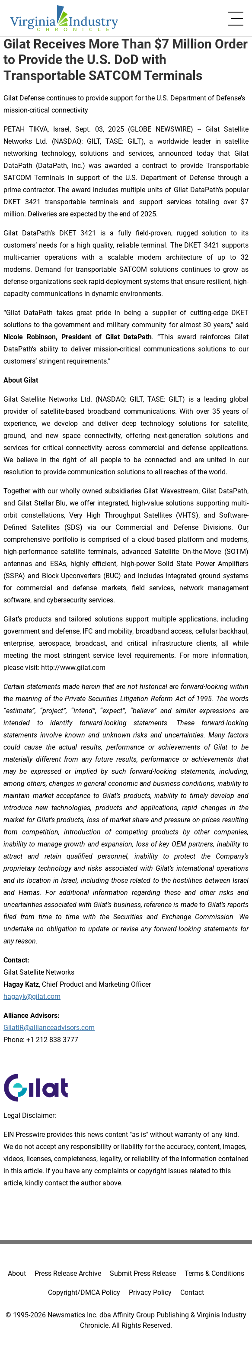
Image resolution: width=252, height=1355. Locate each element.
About (17, 1273)
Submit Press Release (143, 1273)
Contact (192, 1292)
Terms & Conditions (214, 1273)
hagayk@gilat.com (32, 996)
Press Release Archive (68, 1273)
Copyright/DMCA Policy (84, 1292)
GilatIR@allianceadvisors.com (49, 1027)
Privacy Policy (150, 1292)
